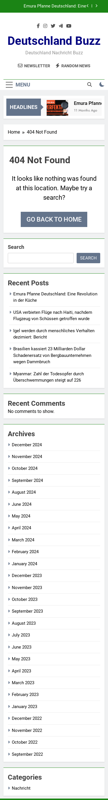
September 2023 (27, 611)
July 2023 (21, 635)
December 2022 (27, 718)
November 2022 (27, 730)
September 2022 (27, 754)
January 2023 (24, 706)
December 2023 (27, 575)
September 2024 (27, 480)
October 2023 (24, 599)
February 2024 (25, 551)
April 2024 (21, 527)
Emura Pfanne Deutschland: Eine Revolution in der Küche (55, 6)
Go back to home (54, 219)
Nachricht (21, 788)
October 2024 (24, 468)
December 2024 (27, 444)
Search (16, 247)
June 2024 (21, 504)
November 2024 (27, 456)
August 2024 (24, 492)
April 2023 (21, 671)
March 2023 (23, 682)
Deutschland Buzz (54, 41)
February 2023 (25, 694)
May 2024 (21, 516)
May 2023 (21, 658)
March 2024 (23, 540)
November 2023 (27, 587)
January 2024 (24, 563)
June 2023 (21, 647)
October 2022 (24, 742)
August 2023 (24, 623)
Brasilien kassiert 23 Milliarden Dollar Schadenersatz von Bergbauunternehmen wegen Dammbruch (52, 355)
